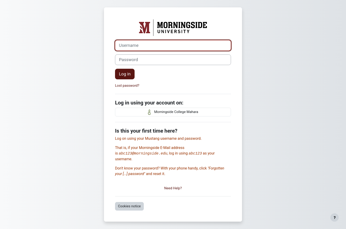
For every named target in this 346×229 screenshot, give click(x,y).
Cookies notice (129, 206)
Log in (125, 74)
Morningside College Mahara (173, 112)
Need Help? (173, 188)
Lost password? (127, 85)
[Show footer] (334, 217)
